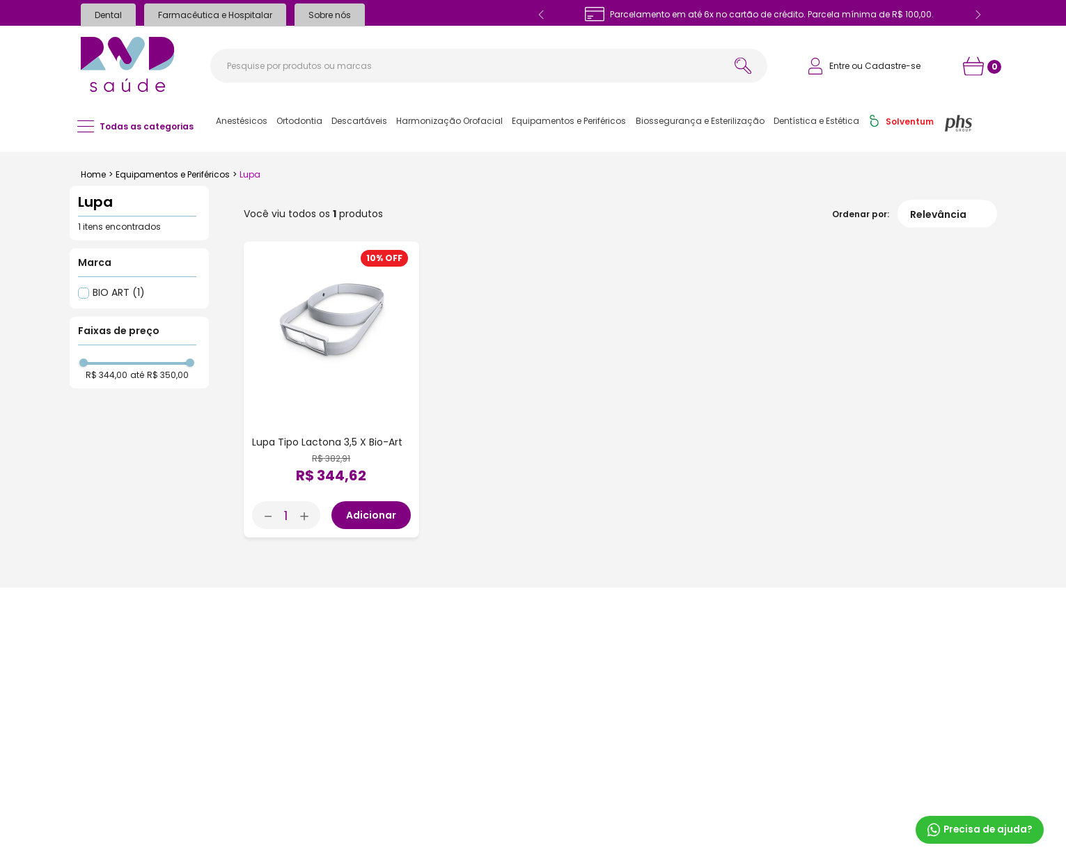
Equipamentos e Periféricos (173, 174)
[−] (264, 515)
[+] (308, 515)
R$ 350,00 (168, 375)
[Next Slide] (977, 14)
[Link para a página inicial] (93, 175)
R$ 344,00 (106, 375)
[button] (241, 121)
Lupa (250, 174)
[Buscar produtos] (742, 66)
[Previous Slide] (541, 14)
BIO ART (119, 292)
